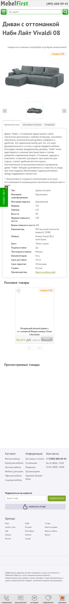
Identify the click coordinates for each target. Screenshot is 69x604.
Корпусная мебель (14, 463)
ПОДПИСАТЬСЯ (56, 498)
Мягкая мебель (12, 458)
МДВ (27, 523)
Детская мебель (13, 467)
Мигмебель (29, 531)
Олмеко (28, 535)
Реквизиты (30, 467)
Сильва (28, 538)
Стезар (47, 523)
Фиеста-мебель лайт (45, 272)
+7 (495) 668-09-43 (56, 458)
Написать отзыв (37, 506)
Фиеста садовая (51, 527)
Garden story (10, 527)
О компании (31, 463)
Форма (47, 535)
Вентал (8, 538)
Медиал (28, 527)
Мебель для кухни (14, 471)
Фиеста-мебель (51, 531)
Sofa (6, 531)
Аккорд (8, 535)
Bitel (7, 523)
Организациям (32, 471)
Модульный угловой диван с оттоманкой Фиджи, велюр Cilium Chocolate (34, 330)
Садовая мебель (13, 480)
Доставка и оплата (34, 458)
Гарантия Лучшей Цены (33, 477)
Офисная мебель (13, 475)
